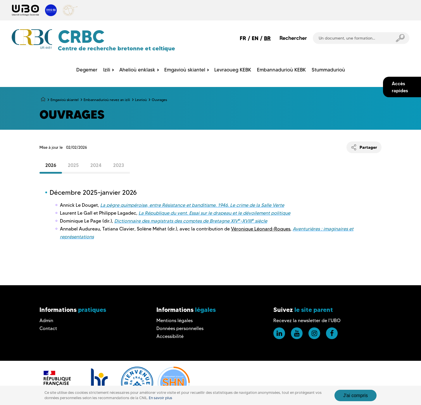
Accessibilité (170, 336)
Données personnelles (179, 328)
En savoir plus (160, 398)
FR (243, 38)
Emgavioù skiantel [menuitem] (184, 70)
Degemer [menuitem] (86, 70)
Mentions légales (174, 320)
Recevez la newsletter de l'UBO (307, 320)
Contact (48, 328)
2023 (118, 165)
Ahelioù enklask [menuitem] (137, 70)
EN (255, 38)
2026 (50, 165)
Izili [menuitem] (106, 70)
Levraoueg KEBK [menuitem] (232, 70)
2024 (95, 165)
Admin (46, 320)
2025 (73, 165)
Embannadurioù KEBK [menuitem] (281, 70)
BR (267, 38)
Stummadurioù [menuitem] (328, 70)
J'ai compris (355, 395)
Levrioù (141, 100)
